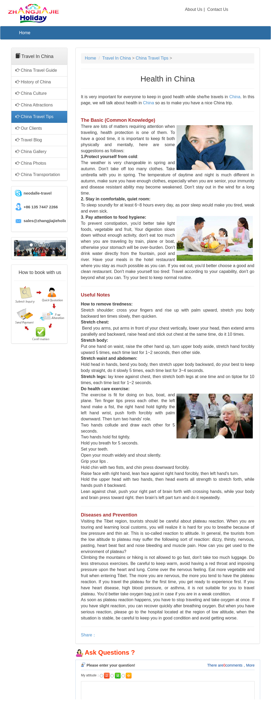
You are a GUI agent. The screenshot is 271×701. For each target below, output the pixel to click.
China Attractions (34, 105)
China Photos (30, 163)
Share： (89, 635)
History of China (33, 82)
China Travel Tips (34, 116)
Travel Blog (28, 140)
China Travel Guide (36, 70)
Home (24, 32)
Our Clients (28, 128)
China (234, 97)
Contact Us (217, 9)
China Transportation (37, 174)
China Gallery (30, 151)
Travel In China (117, 58)
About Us (193, 9)
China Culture (31, 93)
